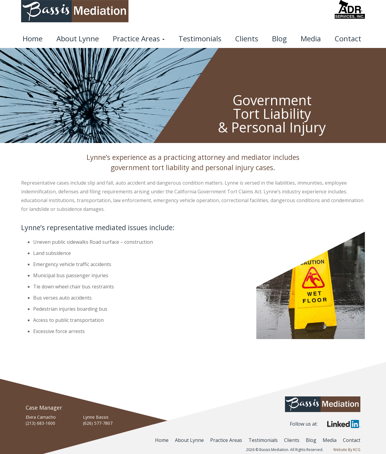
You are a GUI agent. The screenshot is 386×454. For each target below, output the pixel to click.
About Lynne (77, 38)
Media (311, 38)
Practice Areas (139, 38)
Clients (246, 38)
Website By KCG (346, 449)
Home (33, 38)
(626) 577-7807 (97, 423)
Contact (348, 38)
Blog (279, 38)
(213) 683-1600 (40, 423)
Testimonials (200, 38)
